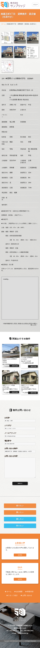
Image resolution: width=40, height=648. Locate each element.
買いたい (20, 512)
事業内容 (30, 591)
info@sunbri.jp (23, 633)
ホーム (9, 591)
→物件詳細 (14, 366)
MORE (20, 555)
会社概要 (19, 591)
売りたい (20, 526)
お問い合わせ (27, 595)
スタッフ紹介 (13, 595)
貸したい (20, 519)
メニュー (35, 4)
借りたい (20, 506)
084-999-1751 (14, 631)
